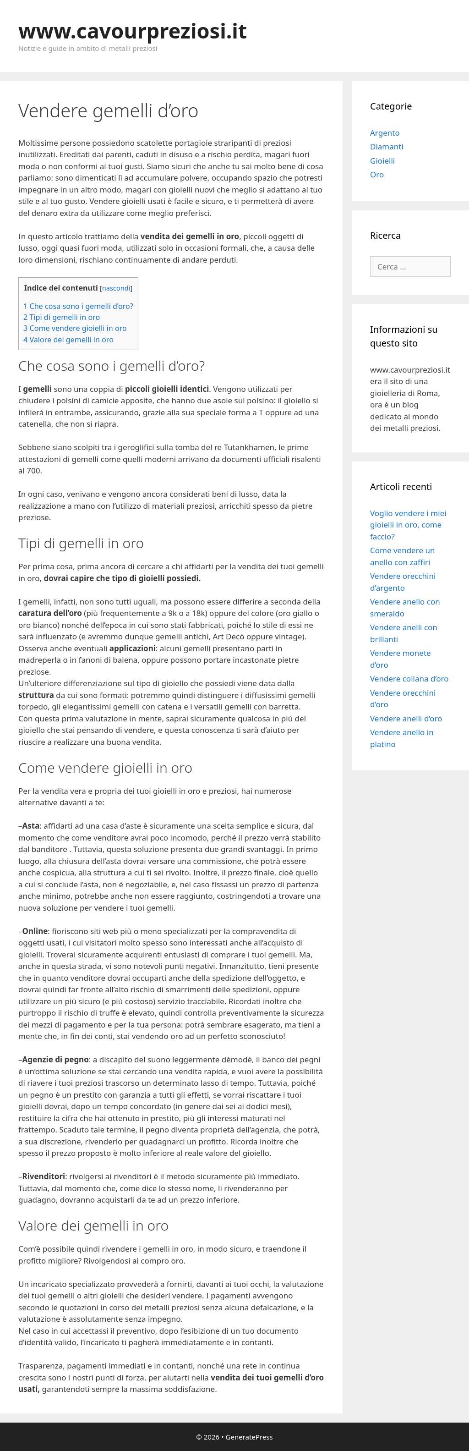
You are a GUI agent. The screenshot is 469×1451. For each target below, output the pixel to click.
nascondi (116, 287)
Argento (385, 132)
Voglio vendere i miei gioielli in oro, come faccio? (408, 525)
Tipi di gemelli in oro (61, 317)
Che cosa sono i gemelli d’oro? (78, 306)
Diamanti (387, 146)
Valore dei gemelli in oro (68, 340)
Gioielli (382, 160)
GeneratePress (249, 1436)
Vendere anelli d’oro (406, 718)
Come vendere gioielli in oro (75, 328)
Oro (377, 174)
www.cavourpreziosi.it (132, 30)
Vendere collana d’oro (409, 678)
